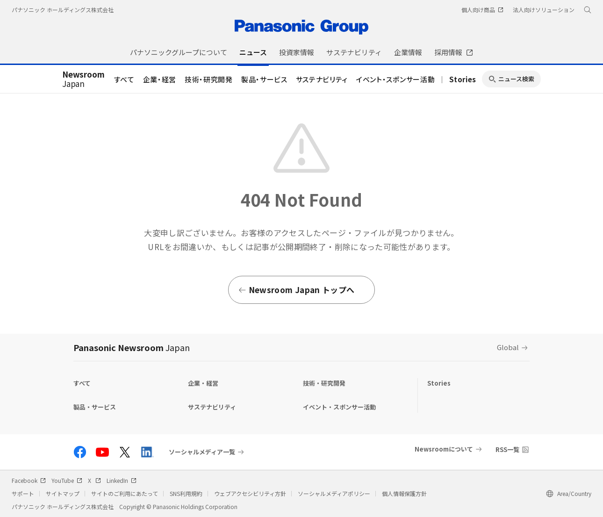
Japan (83, 79)
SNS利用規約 (186, 493)
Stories (462, 79)
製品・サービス (264, 79)
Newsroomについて (444, 449)
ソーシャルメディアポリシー (334, 493)
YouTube (66, 480)
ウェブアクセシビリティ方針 (250, 493)
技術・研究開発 (209, 79)
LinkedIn (121, 480)
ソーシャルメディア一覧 (202, 452)
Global (508, 347)
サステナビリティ (322, 79)
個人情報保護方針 (404, 493)
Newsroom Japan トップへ (296, 289)
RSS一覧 (507, 449)
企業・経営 (159, 79)
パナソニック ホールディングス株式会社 (63, 10)
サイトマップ (62, 493)
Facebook (29, 480)
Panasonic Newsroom (131, 347)
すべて (124, 79)
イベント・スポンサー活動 (395, 79)
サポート (23, 493)
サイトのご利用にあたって (124, 493)
